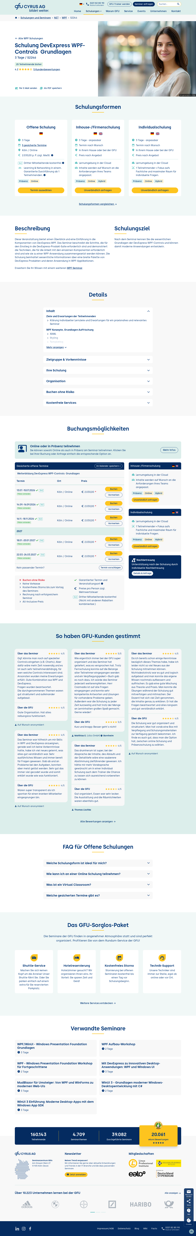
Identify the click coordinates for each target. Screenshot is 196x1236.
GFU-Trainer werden (119, 4)
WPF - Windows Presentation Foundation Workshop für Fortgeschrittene (54, 1065)
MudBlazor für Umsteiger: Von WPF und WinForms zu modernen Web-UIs (55, 1084)
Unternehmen (158, 11)
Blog (137, 1228)
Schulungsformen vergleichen (98, 204)
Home (77, 11)
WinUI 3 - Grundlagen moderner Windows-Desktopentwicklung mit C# (132, 1084)
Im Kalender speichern (107, 466)
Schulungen (94, 11)
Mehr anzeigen (56, 347)
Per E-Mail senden (26, 88)
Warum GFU (112, 11)
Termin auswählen (41, 190)
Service (128, 11)
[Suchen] (169, 4)
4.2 (23, 69)
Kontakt (176, 11)
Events (142, 11)
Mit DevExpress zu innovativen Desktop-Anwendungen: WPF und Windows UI (131, 1065)
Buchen (113, 489)
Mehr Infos (169, 450)
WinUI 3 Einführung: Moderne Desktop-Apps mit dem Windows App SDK (55, 1103)
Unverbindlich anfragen (98, 190)
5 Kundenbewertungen (46, 69)
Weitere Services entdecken (98, 1003)
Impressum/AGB (105, 1228)
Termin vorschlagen (111, 567)
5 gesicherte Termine (34, 145)
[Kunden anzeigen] (173, 1193)
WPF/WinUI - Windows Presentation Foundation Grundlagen (52, 1046)
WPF (64, 17)
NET (56, 17)
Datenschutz (124, 1228)
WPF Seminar (74, 268)
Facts (154, 1228)
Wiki (145, 1228)
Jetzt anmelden (76, 1174)
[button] (98, 863)
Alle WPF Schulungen (29, 38)
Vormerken (113, 495)
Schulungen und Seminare (36, 17)
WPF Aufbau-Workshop (118, 1044)
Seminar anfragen (144, 4)
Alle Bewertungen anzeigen (98, 821)
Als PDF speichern (51, 88)
